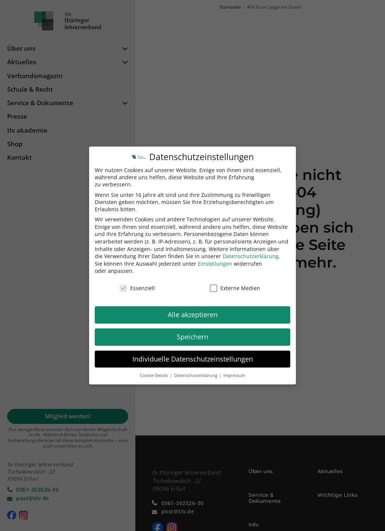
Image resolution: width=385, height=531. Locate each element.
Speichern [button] (192, 331)
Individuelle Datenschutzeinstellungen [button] (192, 354)
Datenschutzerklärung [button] (196, 370)
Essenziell (137, 283)
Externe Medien (235, 283)
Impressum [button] (234, 370)
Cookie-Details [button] (154, 370)
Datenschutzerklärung (251, 251)
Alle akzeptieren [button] (193, 309)
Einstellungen (215, 258)
